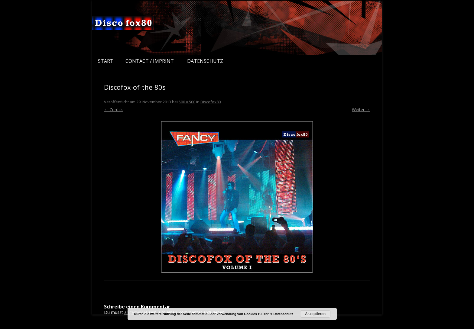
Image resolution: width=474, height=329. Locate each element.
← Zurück (113, 109)
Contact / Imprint (149, 61)
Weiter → (361, 109)
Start (105, 61)
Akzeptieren (315, 314)
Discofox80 (210, 102)
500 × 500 (187, 102)
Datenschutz (205, 61)
